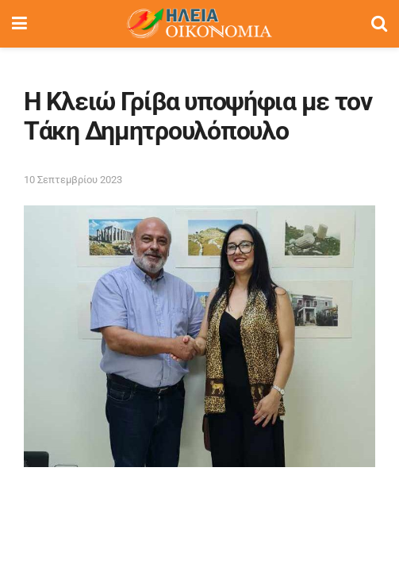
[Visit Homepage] (199, 24)
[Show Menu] (19, 24)
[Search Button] (379, 24)
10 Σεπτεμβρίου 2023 (73, 180)
